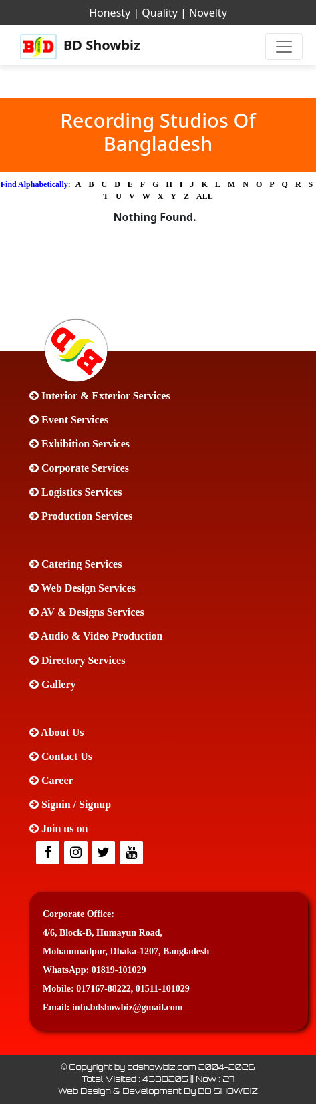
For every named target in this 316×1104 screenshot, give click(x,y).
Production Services (80, 516)
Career (51, 780)
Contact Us (60, 756)
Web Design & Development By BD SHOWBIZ (158, 1091)
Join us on (58, 828)
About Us (56, 732)
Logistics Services (75, 492)
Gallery (52, 684)
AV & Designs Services (86, 612)
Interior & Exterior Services (99, 395)
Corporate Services (79, 468)
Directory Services (77, 660)
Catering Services (75, 564)
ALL (204, 196)
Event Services (68, 419)
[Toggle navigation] (284, 46)
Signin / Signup (70, 804)
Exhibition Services (79, 443)
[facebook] (48, 853)
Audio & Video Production (96, 636)
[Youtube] (132, 853)
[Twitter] (77, 853)
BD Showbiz (80, 46)
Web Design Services (82, 588)
